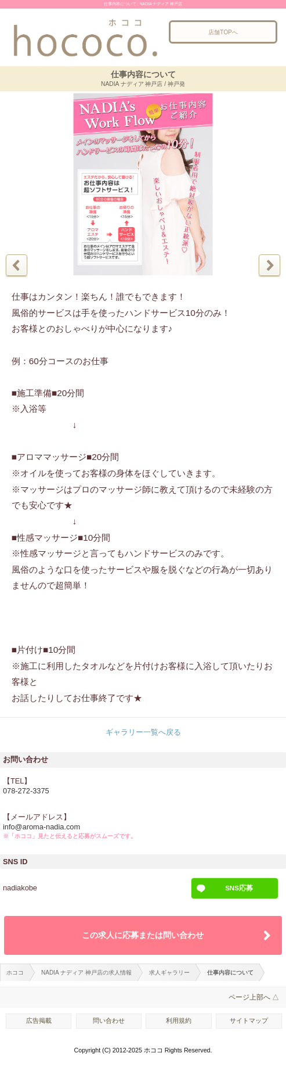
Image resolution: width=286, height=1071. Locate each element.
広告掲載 (39, 1020)
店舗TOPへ (223, 32)
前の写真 (16, 265)
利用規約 (178, 1020)
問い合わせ (109, 1020)
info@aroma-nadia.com (41, 826)
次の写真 (269, 265)
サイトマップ (249, 1020)
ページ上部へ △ (254, 997)
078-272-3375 (26, 790)
